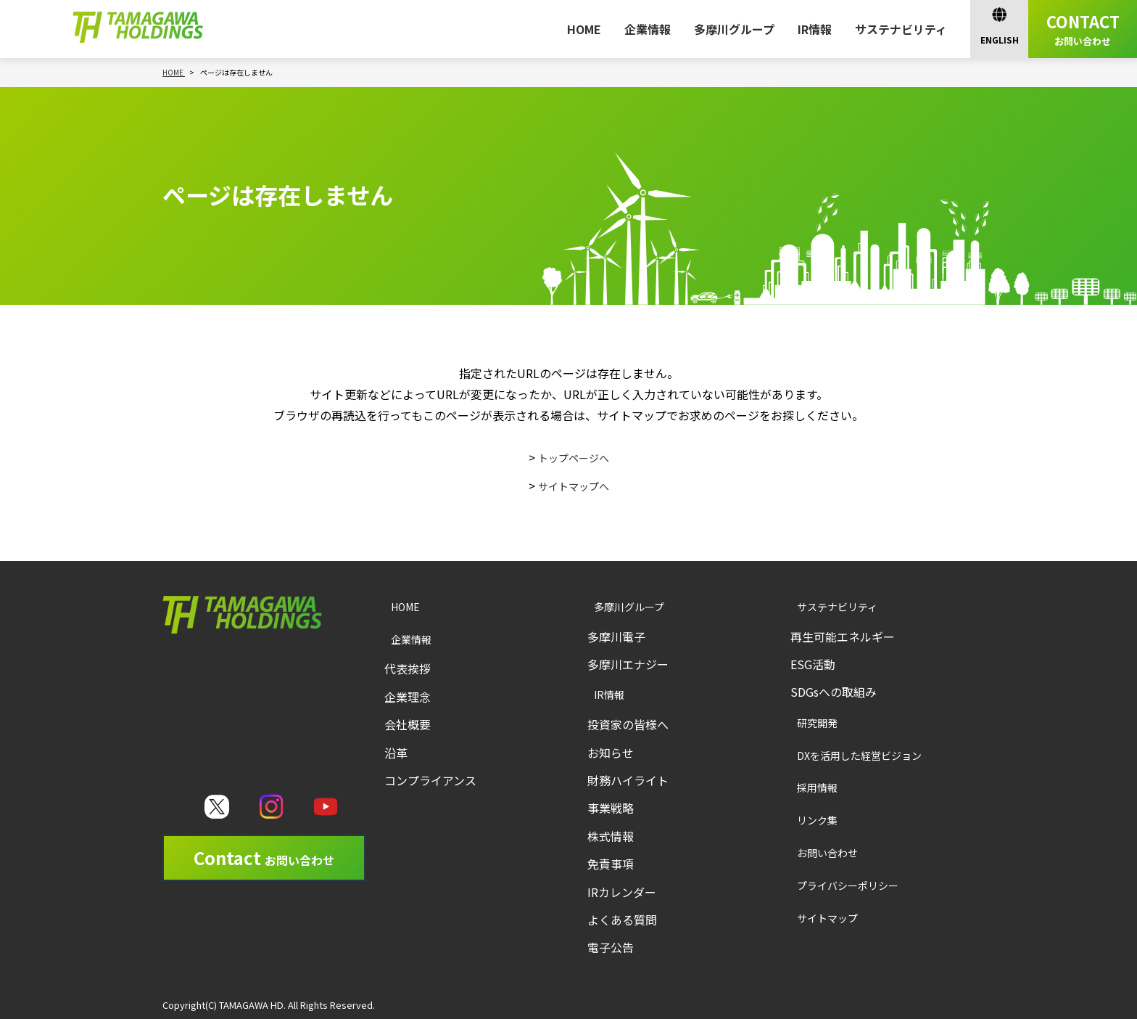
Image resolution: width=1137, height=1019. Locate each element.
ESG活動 (812, 664)
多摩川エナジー (628, 664)
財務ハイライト (628, 780)
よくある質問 (622, 919)
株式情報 (610, 836)
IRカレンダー (621, 892)
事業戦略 (610, 808)
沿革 (396, 752)
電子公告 (610, 947)
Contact (264, 857)
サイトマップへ (573, 485)
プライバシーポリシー (833, 885)
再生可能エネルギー (842, 636)
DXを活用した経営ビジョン (845, 755)
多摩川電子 (616, 636)
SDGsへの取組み (833, 691)
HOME (584, 29)
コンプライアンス (430, 780)
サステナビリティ (901, 29)
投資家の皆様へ (628, 724)
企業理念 (407, 696)
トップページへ (573, 457)
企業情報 (647, 29)
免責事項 (610, 863)
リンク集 (800, 819)
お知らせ (610, 752)
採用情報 (800, 787)
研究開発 (800, 722)
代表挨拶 (407, 668)
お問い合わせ (811, 852)
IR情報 (815, 29)
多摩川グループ (734, 29)
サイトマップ (811, 917)
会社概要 (407, 724)
